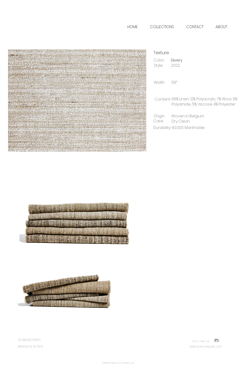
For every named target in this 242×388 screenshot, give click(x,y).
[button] (221, 27)
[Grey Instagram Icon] (217, 341)
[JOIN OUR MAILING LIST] (205, 346)
